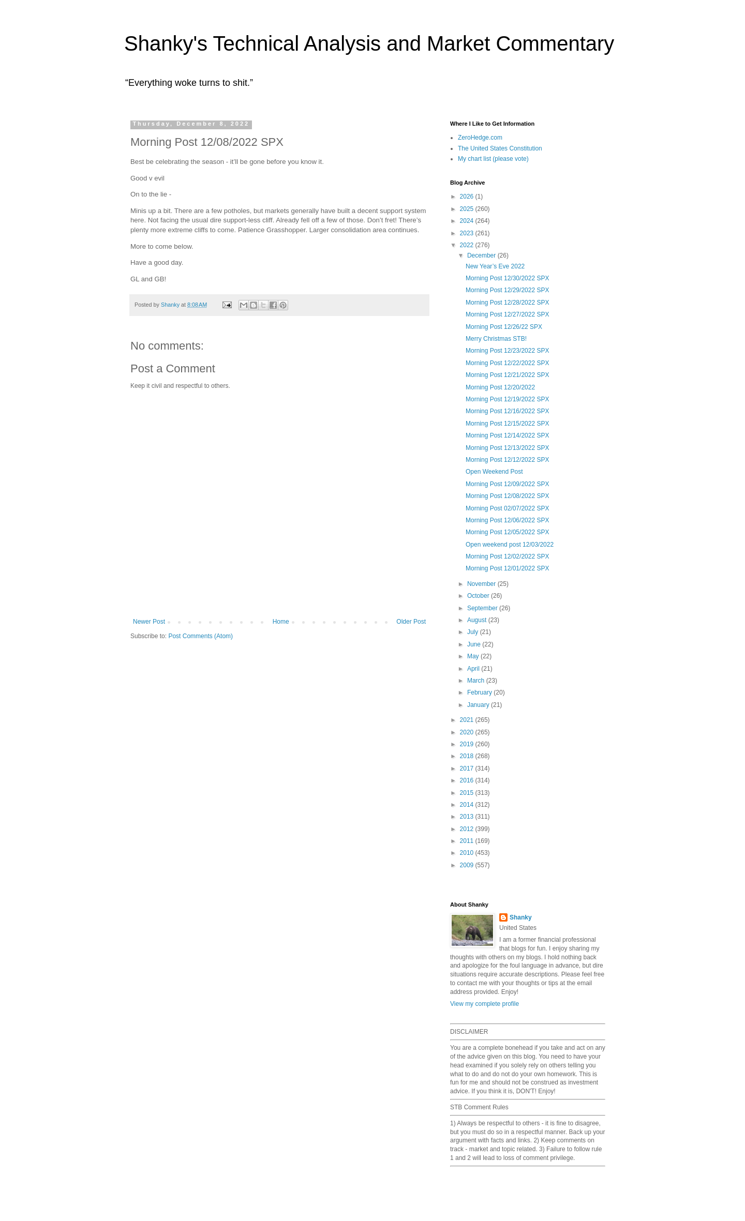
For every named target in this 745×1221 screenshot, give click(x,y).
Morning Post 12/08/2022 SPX (507, 496)
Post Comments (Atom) (200, 636)
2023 (467, 233)
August (477, 620)
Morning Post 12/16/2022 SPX (507, 411)
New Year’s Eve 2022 (495, 266)
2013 (467, 816)
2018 (467, 756)
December (482, 255)
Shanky (521, 917)
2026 (467, 196)
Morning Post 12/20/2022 (500, 387)
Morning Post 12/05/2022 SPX (507, 532)
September (483, 608)
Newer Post (149, 621)
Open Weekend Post (494, 471)
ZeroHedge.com (480, 137)
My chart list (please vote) (493, 158)
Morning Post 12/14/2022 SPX (507, 435)
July (473, 632)
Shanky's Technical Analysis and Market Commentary (369, 43)
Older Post (411, 621)
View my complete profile (484, 1003)
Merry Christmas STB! (496, 338)
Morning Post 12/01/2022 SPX (507, 568)
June (474, 644)
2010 (467, 852)
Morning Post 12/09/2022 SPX (507, 484)
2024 (467, 220)
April (474, 668)
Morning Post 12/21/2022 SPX (507, 375)
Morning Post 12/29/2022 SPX (507, 290)
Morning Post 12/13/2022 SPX (507, 447)
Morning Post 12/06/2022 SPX (507, 520)
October (479, 595)
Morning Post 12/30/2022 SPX (507, 278)
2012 (467, 829)
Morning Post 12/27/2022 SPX (507, 314)
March (476, 680)
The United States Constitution (500, 148)
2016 (467, 780)
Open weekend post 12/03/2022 (510, 544)
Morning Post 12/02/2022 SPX (507, 556)
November (482, 583)
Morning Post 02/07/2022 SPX (507, 508)
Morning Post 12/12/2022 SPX (507, 459)
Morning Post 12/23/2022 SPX (507, 350)
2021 (467, 719)
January (479, 705)
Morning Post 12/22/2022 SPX (507, 363)
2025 (467, 209)
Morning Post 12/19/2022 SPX (507, 399)
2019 (467, 744)
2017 (467, 768)
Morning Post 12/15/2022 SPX (507, 423)
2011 (467, 841)
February (480, 692)
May (474, 656)
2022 (467, 245)
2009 (467, 865)
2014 (467, 804)
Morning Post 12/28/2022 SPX (507, 302)
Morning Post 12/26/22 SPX (504, 326)
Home (281, 621)
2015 (467, 792)
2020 (467, 732)
